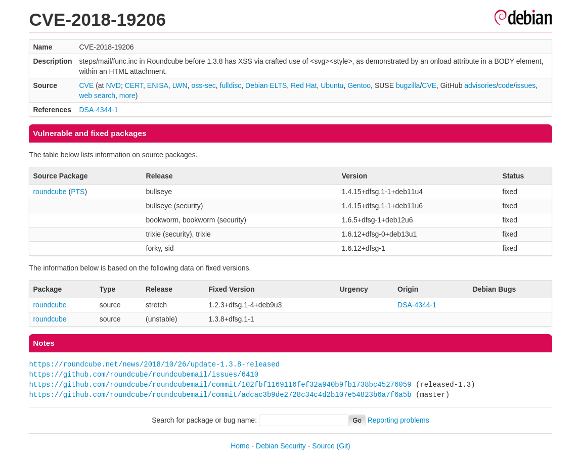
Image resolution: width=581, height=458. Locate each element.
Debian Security (281, 446)
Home (240, 446)
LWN (180, 85)
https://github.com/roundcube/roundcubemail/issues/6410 (143, 374)
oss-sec (203, 85)
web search (97, 95)
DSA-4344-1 (98, 110)
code (505, 85)
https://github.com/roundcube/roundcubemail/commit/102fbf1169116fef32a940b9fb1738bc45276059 (220, 384)
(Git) (343, 446)
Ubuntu (332, 85)
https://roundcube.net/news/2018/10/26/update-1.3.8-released (154, 364)
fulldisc (231, 85)
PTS (77, 192)
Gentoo (359, 85)
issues (526, 85)
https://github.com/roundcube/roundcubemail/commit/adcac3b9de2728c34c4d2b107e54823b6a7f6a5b (220, 394)
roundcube (49, 192)
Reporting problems (398, 420)
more (127, 95)
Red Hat (304, 85)
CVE (86, 85)
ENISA (157, 85)
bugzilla (408, 85)
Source (323, 446)
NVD (113, 85)
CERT (134, 85)
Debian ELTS (266, 85)
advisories (480, 85)
